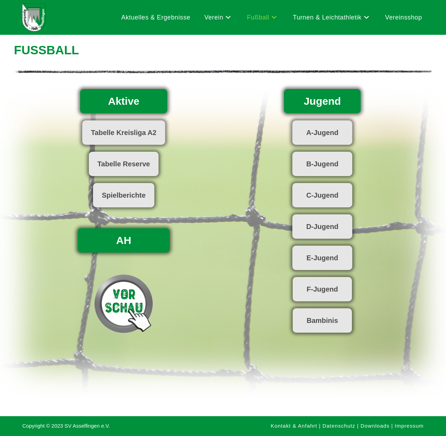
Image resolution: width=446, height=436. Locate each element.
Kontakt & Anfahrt (294, 426)
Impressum (409, 426)
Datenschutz (338, 426)
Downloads (375, 426)
